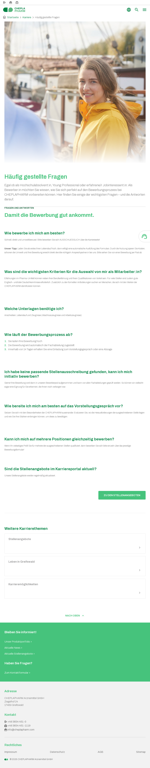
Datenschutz (57, 752)
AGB (100, 752)
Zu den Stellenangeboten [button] (122, 495)
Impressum (10, 752)
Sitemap (141, 752)
